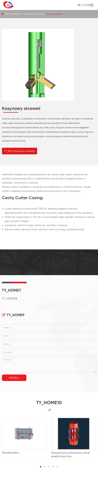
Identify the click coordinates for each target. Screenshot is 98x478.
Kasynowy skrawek (54, 14)
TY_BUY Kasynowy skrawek (19, 151)
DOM (6, 14)
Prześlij (14, 377)
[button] (40, 466)
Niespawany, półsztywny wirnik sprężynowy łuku (70, 454)
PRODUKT (16, 14)
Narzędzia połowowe (33, 14)
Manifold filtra (10, 452)
